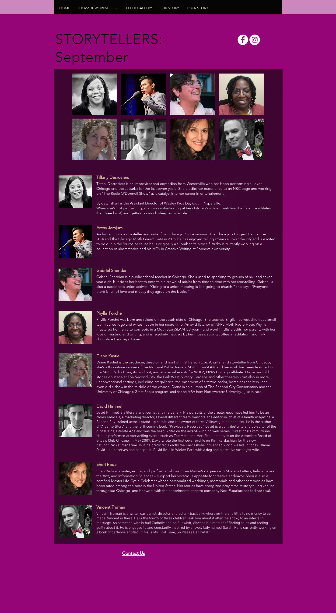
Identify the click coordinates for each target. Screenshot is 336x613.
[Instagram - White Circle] (254, 40)
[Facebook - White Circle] (243, 40)
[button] (97, 8)
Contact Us (133, 553)
